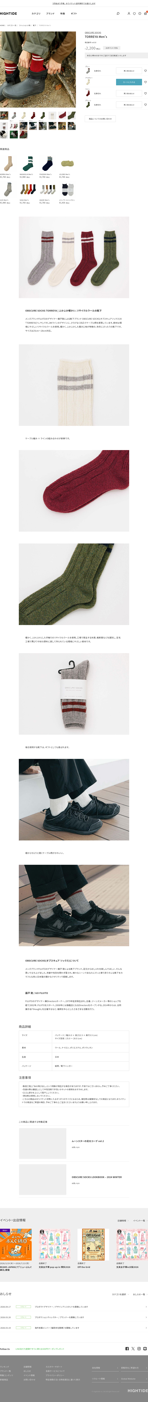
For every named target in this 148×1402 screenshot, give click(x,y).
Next (72, 69)
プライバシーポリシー (55, 1375)
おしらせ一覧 (139, 1294)
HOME (2, 25)
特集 (62, 13)
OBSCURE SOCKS (93, 32)
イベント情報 (29, 1375)
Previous (3, 69)
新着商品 (4, 1379)
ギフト (74, 13)
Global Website (128, 1378)
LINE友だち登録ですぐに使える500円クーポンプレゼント (40, 1348)
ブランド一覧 (5, 1371)
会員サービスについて (55, 1371)
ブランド (50, 13)
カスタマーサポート (54, 1366)
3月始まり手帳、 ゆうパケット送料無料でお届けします (74, 3)
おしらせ (27, 1371)
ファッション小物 (24, 25)
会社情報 (96, 1367)
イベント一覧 (139, 1220)
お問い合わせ (29, 1379)
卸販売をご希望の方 (130, 1367)
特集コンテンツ (6, 1375)
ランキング (4, 1366)
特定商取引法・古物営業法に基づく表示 (63, 1379)
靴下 (34, 25)
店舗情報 (122, 1220)
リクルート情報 (98, 1378)
